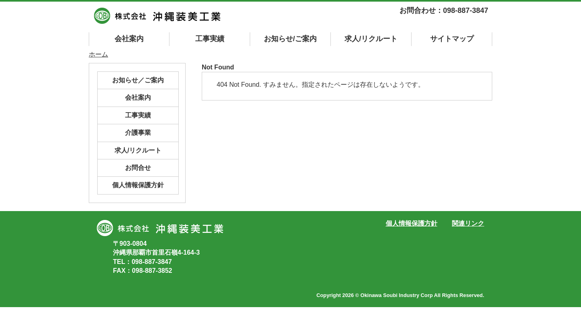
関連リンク (468, 223)
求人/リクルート (371, 39)
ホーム (98, 54)
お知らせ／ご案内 (138, 80)
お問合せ (138, 167)
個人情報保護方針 (138, 185)
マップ (452, 39)
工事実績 (209, 39)
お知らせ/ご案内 (290, 39)
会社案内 (129, 39)
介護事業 (138, 132)
